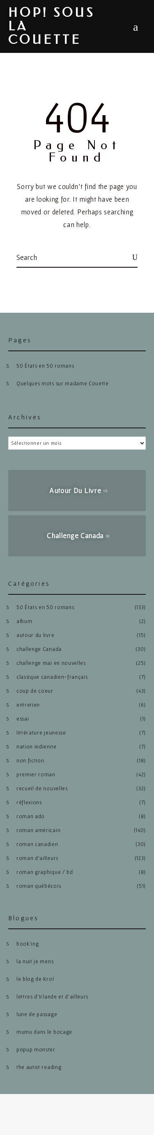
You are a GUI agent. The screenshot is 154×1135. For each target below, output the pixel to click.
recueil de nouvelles (42, 788)
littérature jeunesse (41, 733)
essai (22, 719)
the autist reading (38, 1067)
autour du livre (35, 635)
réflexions (29, 802)
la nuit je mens (34, 961)
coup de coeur (34, 691)
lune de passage (36, 1014)
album (24, 621)
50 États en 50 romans (45, 366)
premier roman (35, 774)
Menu (135, 27)
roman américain (38, 830)
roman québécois (38, 886)
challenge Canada (39, 649)
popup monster (35, 1049)
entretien (28, 705)
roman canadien (37, 844)
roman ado (30, 816)
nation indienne (36, 747)
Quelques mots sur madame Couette (62, 383)
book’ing (27, 944)
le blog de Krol (35, 979)
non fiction (30, 760)
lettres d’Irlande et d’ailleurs (52, 997)
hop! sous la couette (51, 26)
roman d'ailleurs (37, 858)
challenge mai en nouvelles (51, 663)
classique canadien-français (51, 677)
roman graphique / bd (44, 872)
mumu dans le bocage (44, 1032)
